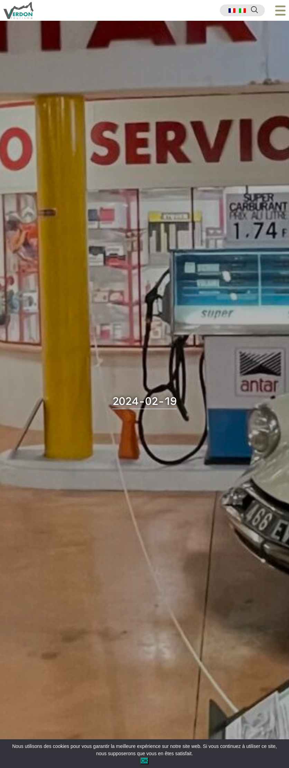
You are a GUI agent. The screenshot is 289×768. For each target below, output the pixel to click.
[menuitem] (232, 10)
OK (144, 761)
